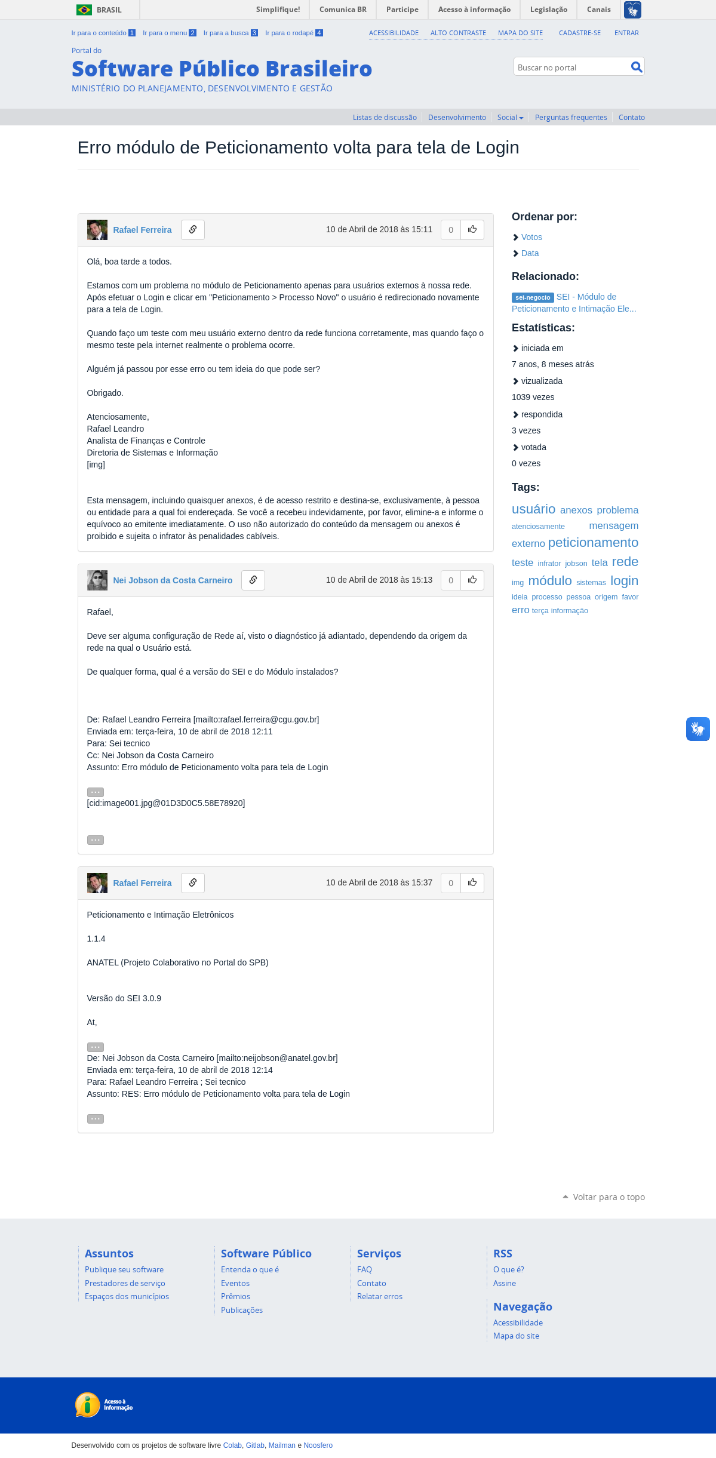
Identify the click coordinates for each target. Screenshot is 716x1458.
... (96, 791)
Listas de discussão (385, 117)
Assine (504, 1283)
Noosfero (318, 1445)
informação (569, 611)
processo (547, 597)
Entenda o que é (250, 1269)
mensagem (613, 525)
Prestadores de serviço (125, 1283)
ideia (520, 597)
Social (510, 117)
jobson (577, 563)
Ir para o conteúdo (105, 32)
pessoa (579, 597)
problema (618, 510)
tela (600, 562)
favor (630, 597)
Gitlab (255, 1445)
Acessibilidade (394, 32)
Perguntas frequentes (571, 117)
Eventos (235, 1283)
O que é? (508, 1269)
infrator (549, 563)
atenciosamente (538, 526)
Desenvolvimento (457, 117)
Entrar (626, 32)
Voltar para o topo (609, 1196)
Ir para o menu (170, 32)
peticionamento (593, 542)
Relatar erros (379, 1296)
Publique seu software (124, 1269)
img (518, 583)
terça (540, 611)
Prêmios (235, 1296)
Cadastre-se (580, 32)
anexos (576, 510)
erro (521, 610)
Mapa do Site (520, 32)
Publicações (242, 1310)
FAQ (364, 1269)
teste (522, 562)
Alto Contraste (459, 32)
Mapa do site (516, 1335)
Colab (232, 1445)
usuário (533, 509)
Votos (531, 237)
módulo (550, 580)
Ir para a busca (232, 32)
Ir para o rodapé (293, 32)
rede (625, 561)
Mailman (282, 1445)
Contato (632, 117)
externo (528, 543)
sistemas (591, 583)
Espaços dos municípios (127, 1296)
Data (530, 253)
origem (606, 597)
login (624, 580)
